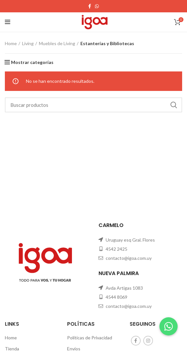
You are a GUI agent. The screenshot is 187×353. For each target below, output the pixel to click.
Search (173, 104)
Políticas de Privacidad (89, 337)
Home (11, 43)
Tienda (12, 348)
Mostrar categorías (32, 62)
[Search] (93, 104)
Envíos (73, 348)
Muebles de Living (57, 43)
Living (28, 43)
